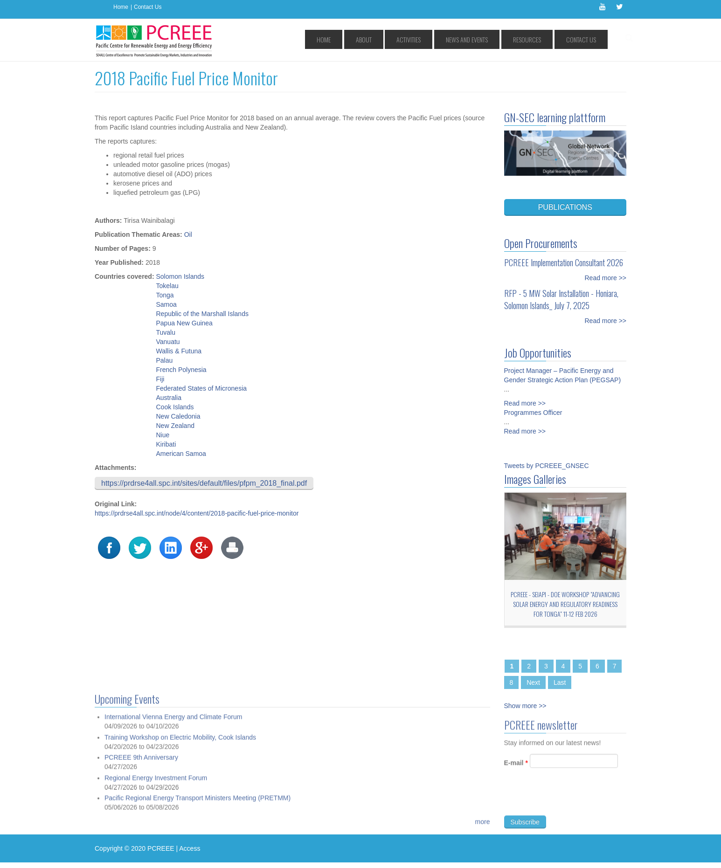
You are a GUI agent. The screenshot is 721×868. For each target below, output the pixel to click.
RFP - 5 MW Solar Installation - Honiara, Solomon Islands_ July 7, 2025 (561, 299)
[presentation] (575, 801)
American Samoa (181, 453)
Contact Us (147, 7)
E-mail (516, 766)
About (415, 39)
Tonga (164, 295)
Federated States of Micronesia (201, 388)
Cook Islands (175, 407)
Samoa (166, 304)
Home (120, 7)
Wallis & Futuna (178, 351)
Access (189, 848)
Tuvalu (165, 332)
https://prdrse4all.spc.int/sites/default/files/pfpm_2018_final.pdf (204, 483)
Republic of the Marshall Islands (202, 313)
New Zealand (175, 425)
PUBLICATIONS (565, 207)
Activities (448, 39)
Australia (168, 397)
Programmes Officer (533, 412)
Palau (164, 360)
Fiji (160, 379)
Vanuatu (168, 341)
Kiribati (166, 444)
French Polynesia (181, 369)
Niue (162, 435)
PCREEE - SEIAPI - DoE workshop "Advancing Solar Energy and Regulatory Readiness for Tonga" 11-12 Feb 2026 (565, 604)
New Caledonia (178, 416)
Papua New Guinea (184, 323)
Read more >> (606, 278)
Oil (188, 234)
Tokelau (167, 285)
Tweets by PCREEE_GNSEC (546, 465)
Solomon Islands (180, 276)
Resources (543, 39)
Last (560, 682)
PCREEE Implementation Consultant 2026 (563, 262)
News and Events (495, 39)
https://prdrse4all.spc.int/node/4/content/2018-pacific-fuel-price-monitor (196, 513)
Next (533, 682)
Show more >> (525, 706)
